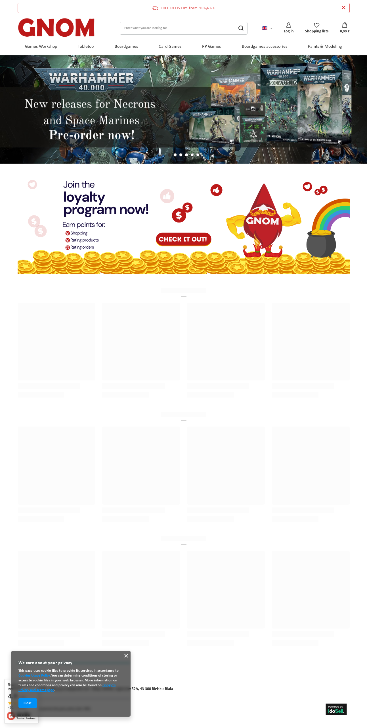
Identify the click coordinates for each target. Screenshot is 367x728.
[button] (169, 155)
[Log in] (289, 28)
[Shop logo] (56, 28)
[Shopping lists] (317, 28)
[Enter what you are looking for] (184, 28)
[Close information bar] (343, 8)
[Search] (241, 28)
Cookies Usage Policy (34, 675)
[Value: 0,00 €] (345, 28)
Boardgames (126, 46)
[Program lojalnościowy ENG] (184, 224)
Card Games (170, 46)
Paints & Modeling (325, 46)
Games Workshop (41, 46)
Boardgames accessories (264, 46)
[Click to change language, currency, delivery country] (267, 28)
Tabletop (86, 46)
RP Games (211, 46)
